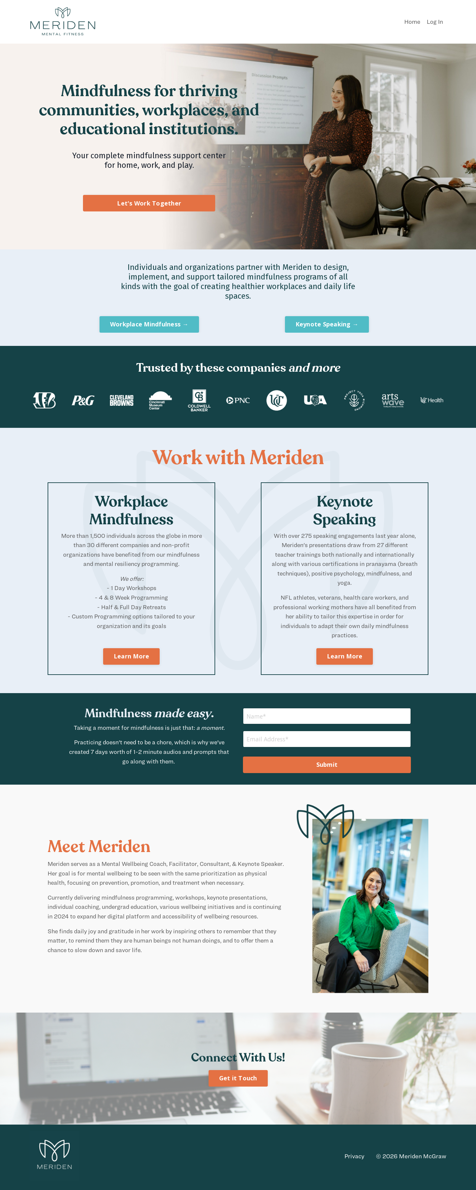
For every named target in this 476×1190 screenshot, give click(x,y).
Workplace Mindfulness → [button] (149, 324)
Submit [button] (327, 766)
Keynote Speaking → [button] (327, 324)
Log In (435, 21)
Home (412, 21)
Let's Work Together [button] (149, 203)
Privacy (354, 1157)
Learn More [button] (131, 657)
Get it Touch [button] (238, 1080)
